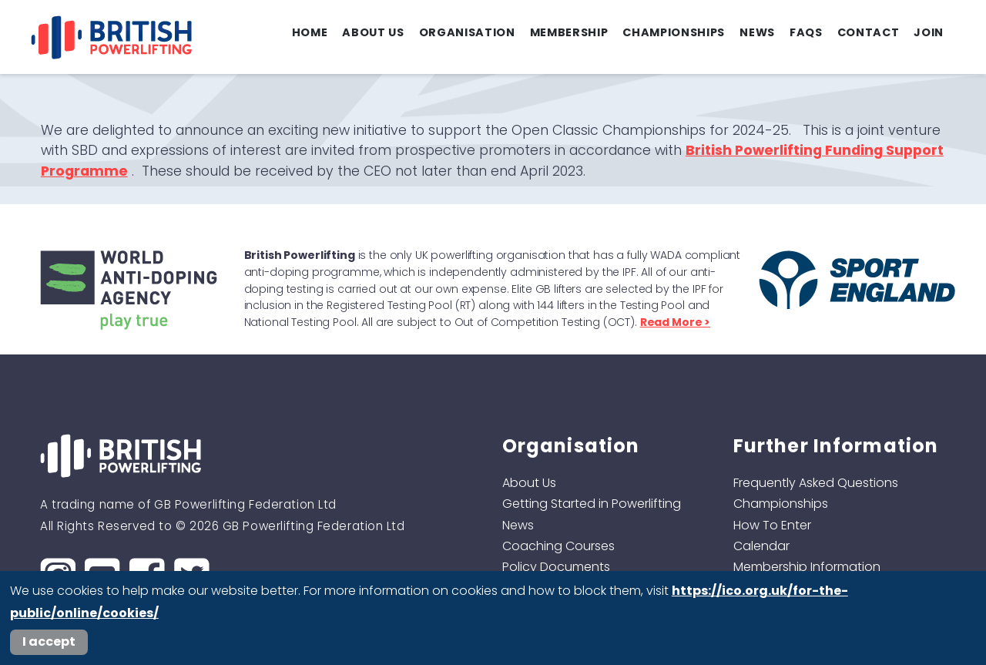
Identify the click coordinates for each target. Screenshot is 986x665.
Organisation (467, 32)
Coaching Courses (558, 546)
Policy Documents (556, 567)
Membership (569, 32)
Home (310, 32)
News (757, 32)
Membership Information (806, 567)
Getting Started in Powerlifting (591, 503)
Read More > (675, 322)
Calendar (761, 546)
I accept (48, 641)
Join (929, 32)
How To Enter (772, 525)
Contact (868, 32)
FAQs (806, 32)
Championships (673, 32)
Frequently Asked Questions (815, 483)
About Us (373, 32)
